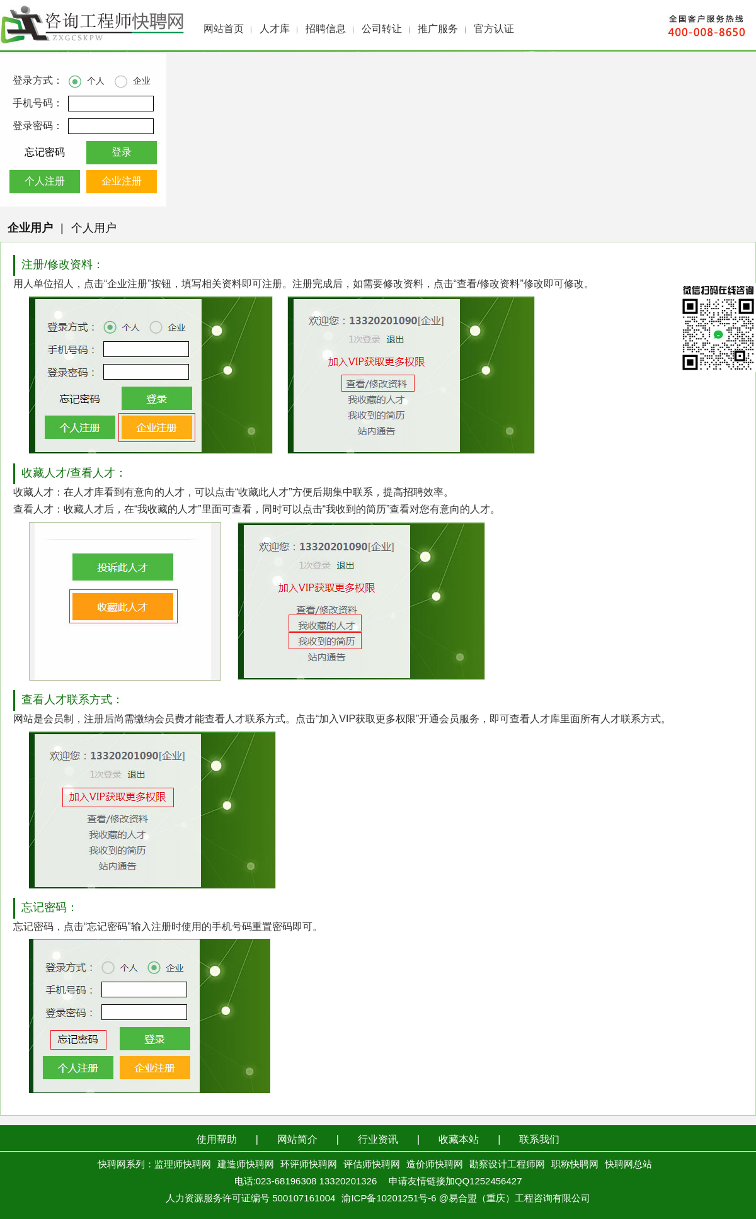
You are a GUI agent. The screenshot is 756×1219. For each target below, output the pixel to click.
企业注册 (121, 181)
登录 (122, 152)
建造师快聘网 (245, 1165)
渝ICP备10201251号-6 (388, 1199)
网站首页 (223, 29)
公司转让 (382, 29)
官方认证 (494, 29)
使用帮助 (217, 1140)
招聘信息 (326, 29)
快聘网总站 (628, 1165)
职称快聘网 (574, 1165)
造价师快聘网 (434, 1165)
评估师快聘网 (371, 1165)
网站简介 (297, 1140)
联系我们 (539, 1140)
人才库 (275, 29)
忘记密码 (45, 152)
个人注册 (45, 181)
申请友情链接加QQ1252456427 (455, 1182)
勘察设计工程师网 (507, 1165)
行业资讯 (378, 1140)
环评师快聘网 (308, 1165)
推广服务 (438, 29)
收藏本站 (458, 1140)
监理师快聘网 (182, 1165)
